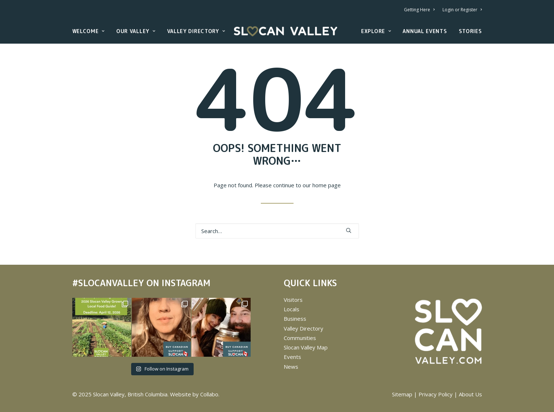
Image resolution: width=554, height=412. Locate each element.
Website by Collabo (194, 394)
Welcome (88, 31)
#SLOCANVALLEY (108, 283)
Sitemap (402, 394)
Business (295, 318)
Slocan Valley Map (306, 347)
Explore (376, 31)
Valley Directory (196, 31)
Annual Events (425, 31)
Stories (470, 31)
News (291, 366)
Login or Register (462, 10)
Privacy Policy (435, 394)
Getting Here (419, 10)
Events (292, 356)
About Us (470, 394)
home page (326, 185)
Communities (300, 337)
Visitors (293, 299)
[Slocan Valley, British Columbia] (285, 31)
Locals (291, 309)
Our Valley (135, 31)
